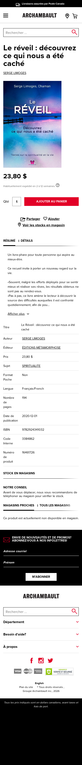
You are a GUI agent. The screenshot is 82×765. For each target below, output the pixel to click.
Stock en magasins (19, 473)
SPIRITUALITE (31, 366)
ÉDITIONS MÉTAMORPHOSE (41, 347)
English (39, 683)
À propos (10, 646)
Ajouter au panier (51, 201)
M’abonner (41, 577)
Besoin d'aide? (14, 634)
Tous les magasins (55, 505)
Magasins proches (18, 505)
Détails (27, 240)
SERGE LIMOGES (14, 73)
